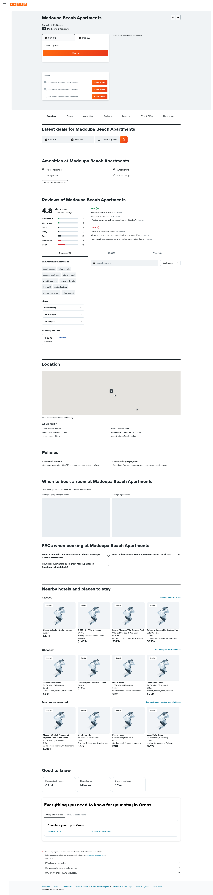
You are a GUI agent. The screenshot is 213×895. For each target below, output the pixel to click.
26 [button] (82, 89)
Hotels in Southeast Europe (122, 887)
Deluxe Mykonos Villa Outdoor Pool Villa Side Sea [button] (162, 631)
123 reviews (63, 28)
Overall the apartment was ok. (108, 231)
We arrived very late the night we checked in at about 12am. (120, 235)
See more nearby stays (170, 597)
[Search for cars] (4, 24)
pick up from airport (51, 293)
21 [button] (96, 82)
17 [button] (69, 82)
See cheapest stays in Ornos (168, 649)
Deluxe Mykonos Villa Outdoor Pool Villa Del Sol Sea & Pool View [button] (128, 631)
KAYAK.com (46, 887)
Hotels (56, 887)
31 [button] (69, 95)
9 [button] (63, 76)
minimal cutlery (60, 287)
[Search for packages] (4, 29)
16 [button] (63, 82)
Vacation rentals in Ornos (100, 831)
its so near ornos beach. (105, 216)
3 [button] (69, 69)
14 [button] (96, 76)
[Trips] (4, 62)
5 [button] (82, 69)
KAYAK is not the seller (113, 863)
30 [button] (63, 95)
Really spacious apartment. (106, 212)
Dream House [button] (118, 682)
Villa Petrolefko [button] (84, 735)
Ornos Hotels (157, 887)
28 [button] (95, 89)
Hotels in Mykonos (142, 887)
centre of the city (68, 281)
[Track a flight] (4, 48)
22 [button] (102, 82)
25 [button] (76, 89)
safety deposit (68, 293)
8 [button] (102, 69)
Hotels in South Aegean (100, 887)
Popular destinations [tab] (76, 815)
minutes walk (64, 269)
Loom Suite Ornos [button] (155, 682)
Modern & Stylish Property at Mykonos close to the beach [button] (56, 736)
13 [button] (89, 76)
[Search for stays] (4, 18)
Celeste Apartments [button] (52, 682)
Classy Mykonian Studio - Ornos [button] (57, 630)
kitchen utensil (69, 275)
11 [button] (76, 76)
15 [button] (102, 76)
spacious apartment (51, 275)
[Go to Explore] (4, 43)
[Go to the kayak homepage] (18, 4)
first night (47, 287)
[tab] (65, 253)
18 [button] (76, 82)
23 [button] (63, 89)
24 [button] (69, 89)
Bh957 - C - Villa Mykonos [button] (89, 630)
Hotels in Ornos (54, 831)
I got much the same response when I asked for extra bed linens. (121, 239)
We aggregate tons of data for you (113, 867)
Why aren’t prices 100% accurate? (113, 872)
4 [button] (76, 69)
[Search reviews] (126, 263)
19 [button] (83, 82)
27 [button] (89, 89)
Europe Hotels (67, 887)
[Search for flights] (4, 12)
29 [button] (102, 89)
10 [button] (69, 76)
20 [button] (89, 82)
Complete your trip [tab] (54, 815)
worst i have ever (50, 281)
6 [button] (89, 69)
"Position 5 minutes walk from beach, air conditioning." (117, 220)
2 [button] (63, 69)
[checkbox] (55, 339)
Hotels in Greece (82, 887)
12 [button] (83, 76)
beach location (49, 269)
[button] (5, 4)
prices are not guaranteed (96, 855)
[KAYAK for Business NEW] (4, 54)
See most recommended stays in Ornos (163, 702)
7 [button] (95, 69)
